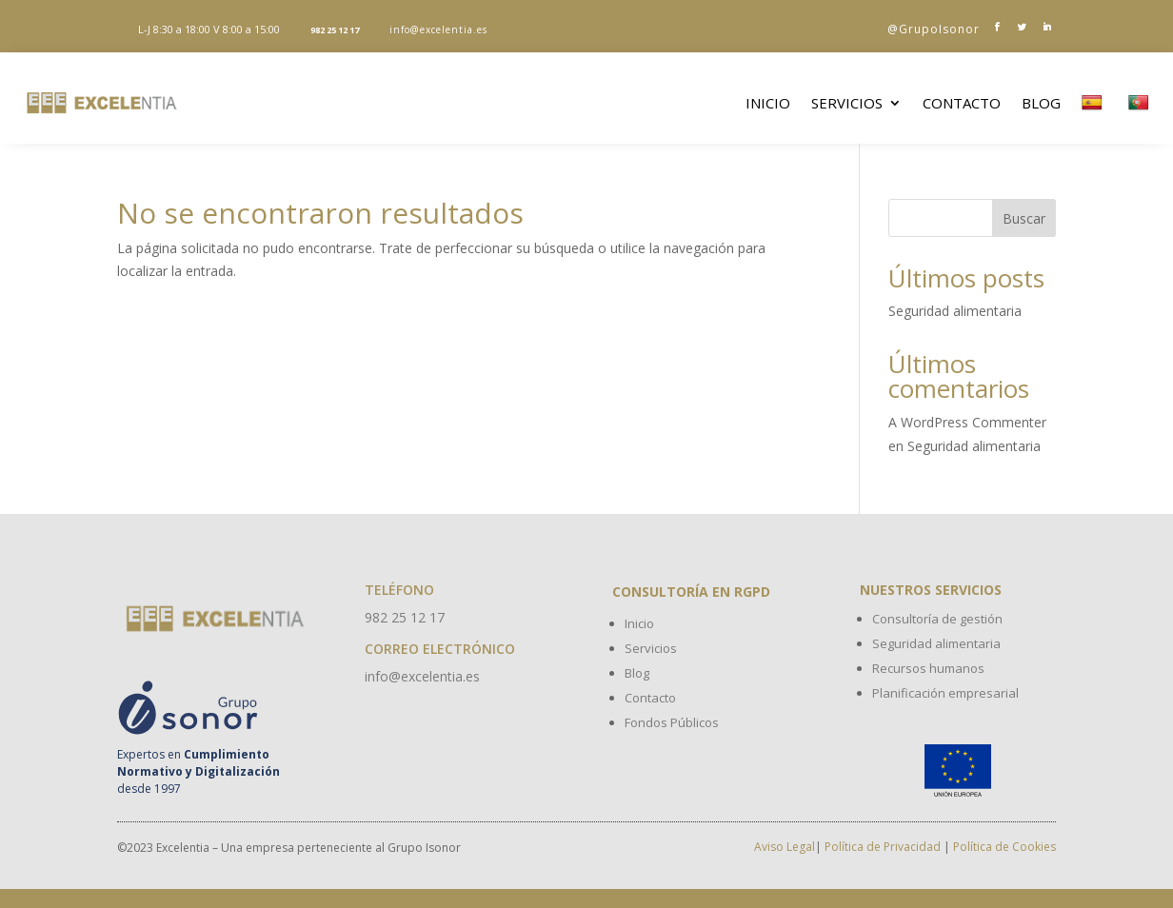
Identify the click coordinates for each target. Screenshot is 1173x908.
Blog (1041, 102)
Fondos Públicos (672, 722)
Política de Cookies (1004, 847)
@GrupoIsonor (933, 29)
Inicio (768, 102)
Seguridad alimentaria (955, 311)
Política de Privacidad (883, 847)
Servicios (847, 102)
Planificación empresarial (945, 692)
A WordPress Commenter (967, 422)
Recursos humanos (928, 668)
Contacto (962, 102)
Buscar (1024, 218)
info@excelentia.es (438, 29)
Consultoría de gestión (937, 618)
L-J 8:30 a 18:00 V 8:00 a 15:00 (209, 29)
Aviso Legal (784, 847)
